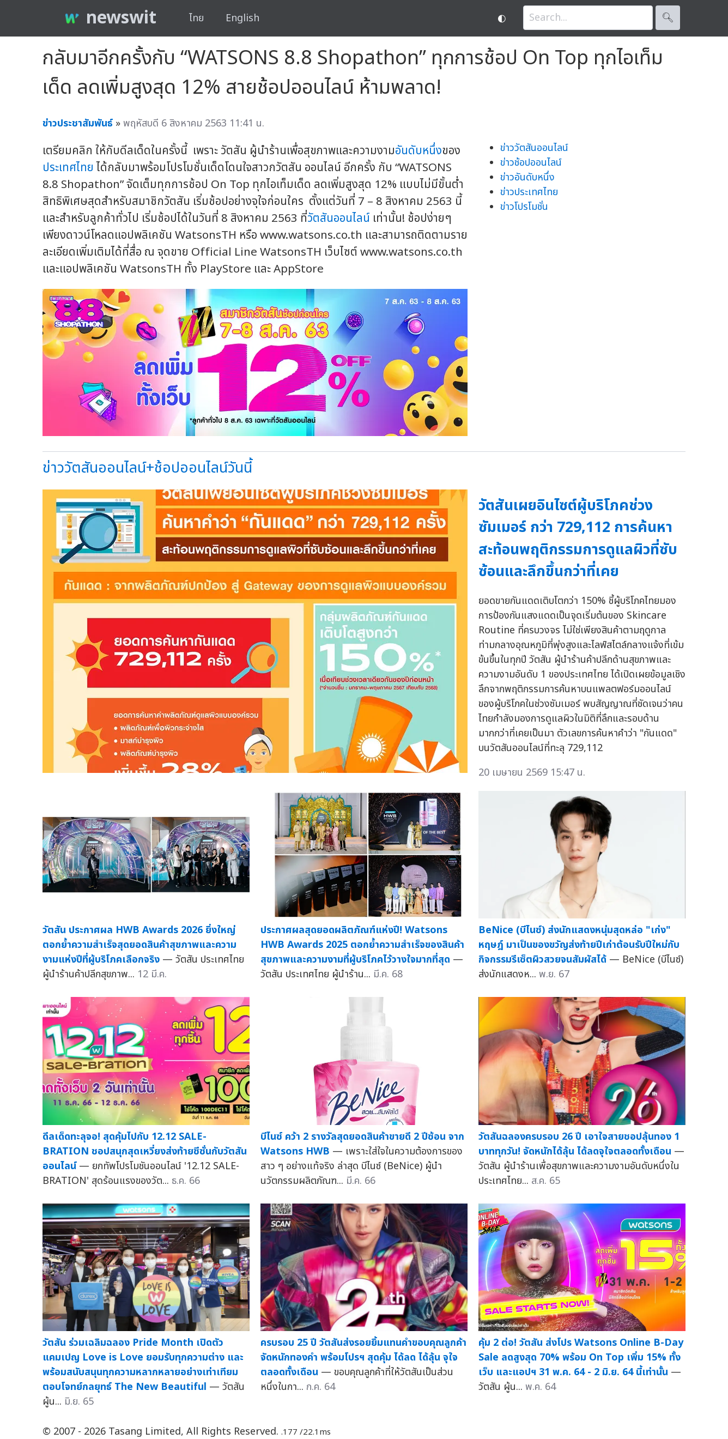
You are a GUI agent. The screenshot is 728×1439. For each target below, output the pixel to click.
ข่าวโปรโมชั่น (524, 206)
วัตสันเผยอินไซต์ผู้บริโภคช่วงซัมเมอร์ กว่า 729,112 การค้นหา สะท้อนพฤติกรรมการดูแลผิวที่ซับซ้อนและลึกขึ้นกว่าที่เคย (577, 538)
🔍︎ (668, 17)
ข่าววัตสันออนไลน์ (534, 148)
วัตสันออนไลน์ (338, 218)
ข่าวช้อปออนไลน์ (531, 162)
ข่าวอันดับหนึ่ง (527, 177)
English (242, 18)
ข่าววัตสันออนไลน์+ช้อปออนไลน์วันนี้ (147, 468)
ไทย (196, 18)
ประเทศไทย (68, 167)
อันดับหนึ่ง (418, 150)
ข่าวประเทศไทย (529, 192)
